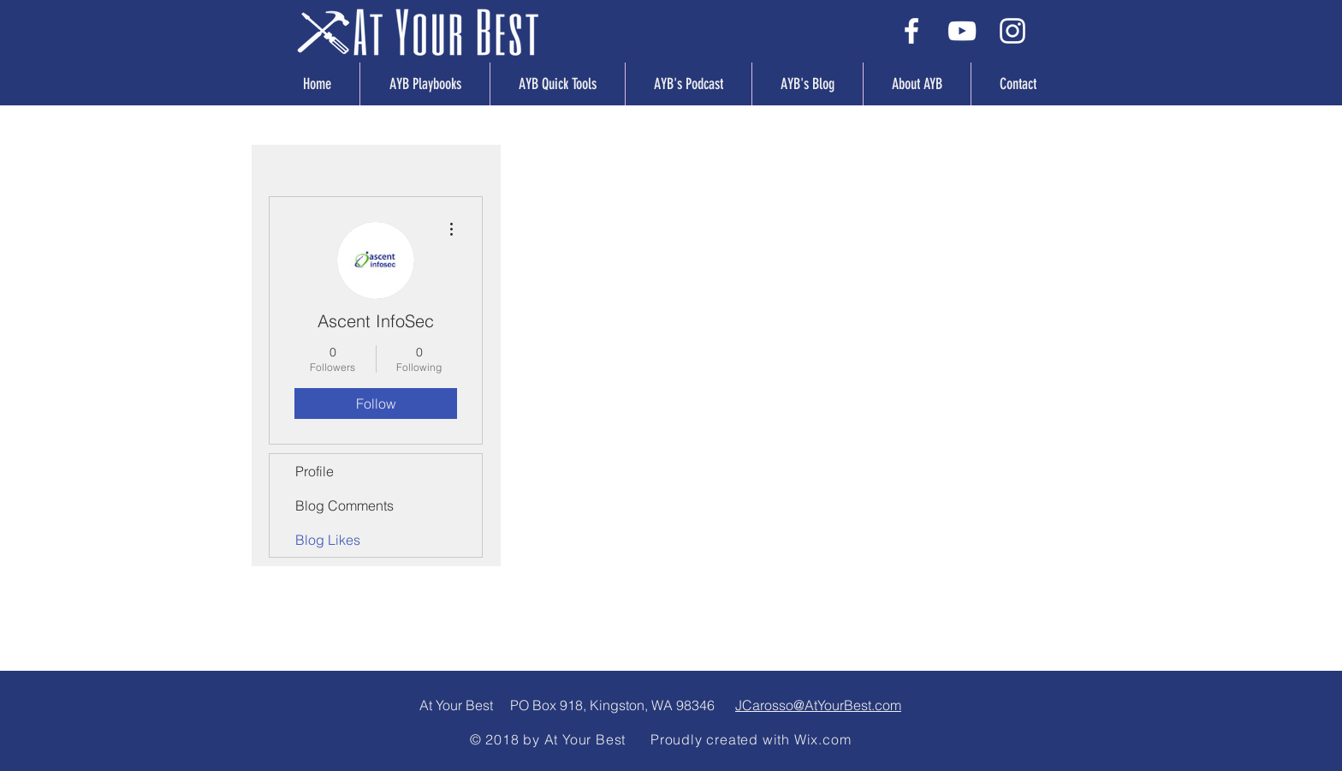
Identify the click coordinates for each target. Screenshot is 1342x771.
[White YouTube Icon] (962, 31)
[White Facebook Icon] (911, 31)
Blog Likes (327, 539)
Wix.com (823, 739)
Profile (314, 471)
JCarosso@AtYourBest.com (818, 705)
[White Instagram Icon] (1012, 31)
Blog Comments (344, 505)
